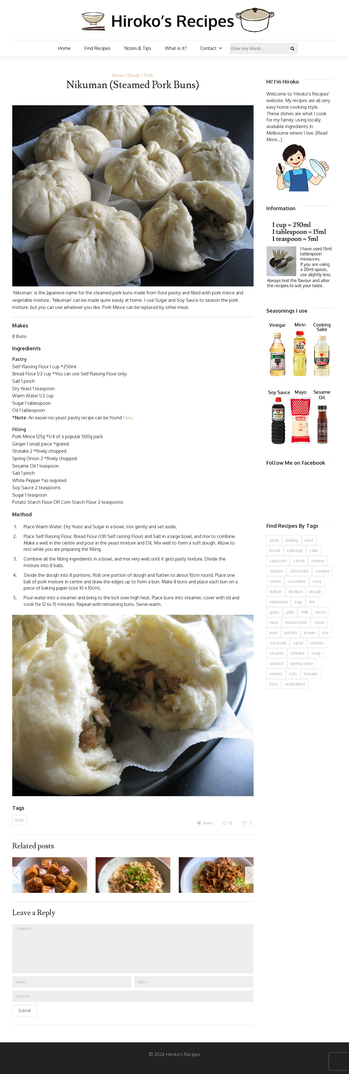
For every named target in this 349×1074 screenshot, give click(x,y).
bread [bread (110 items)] (275, 550)
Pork (148, 75)
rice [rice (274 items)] (325, 632)
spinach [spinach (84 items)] (276, 663)
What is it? (176, 48)
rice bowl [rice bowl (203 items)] (278, 642)
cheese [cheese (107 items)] (317, 560)
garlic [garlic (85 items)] (275, 612)
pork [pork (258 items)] (274, 632)
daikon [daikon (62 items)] (276, 591)
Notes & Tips (137, 48)
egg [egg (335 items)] (298, 601)
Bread (118, 75)
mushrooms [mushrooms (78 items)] (296, 622)
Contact (211, 48)
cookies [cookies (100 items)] (322, 571)
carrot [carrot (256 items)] (299, 560)
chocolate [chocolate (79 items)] (299, 571)
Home (64, 48)
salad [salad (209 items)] (298, 642)
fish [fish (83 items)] (312, 601)
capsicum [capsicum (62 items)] (278, 560)
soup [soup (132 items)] (316, 653)
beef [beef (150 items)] (309, 540)
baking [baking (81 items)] (292, 540)
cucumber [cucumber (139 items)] (297, 581)
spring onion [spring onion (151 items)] (301, 663)
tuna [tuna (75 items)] (274, 683)
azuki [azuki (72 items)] (274, 540)
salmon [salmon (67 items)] (317, 642)
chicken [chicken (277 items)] (276, 571)
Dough (134, 75)
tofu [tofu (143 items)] (293, 673)
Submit (24, 1010)
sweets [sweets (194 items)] (276, 673)
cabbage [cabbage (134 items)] (295, 550)
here (127, 417)
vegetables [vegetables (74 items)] (295, 683)
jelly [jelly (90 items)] (290, 612)
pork (19, 820)
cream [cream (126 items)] (275, 581)
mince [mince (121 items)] (320, 612)
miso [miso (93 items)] (274, 622)
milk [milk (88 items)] (304, 612)
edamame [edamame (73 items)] (279, 601)
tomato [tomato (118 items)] (311, 673)
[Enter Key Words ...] (264, 48)
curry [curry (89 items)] (317, 581)
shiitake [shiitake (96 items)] (298, 653)
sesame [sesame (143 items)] (277, 653)
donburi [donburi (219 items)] (296, 591)
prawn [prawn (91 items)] (309, 632)
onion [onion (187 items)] (319, 622)
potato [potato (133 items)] (291, 632)
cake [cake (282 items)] (314, 550)
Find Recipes (97, 48)
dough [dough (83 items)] (315, 591)
